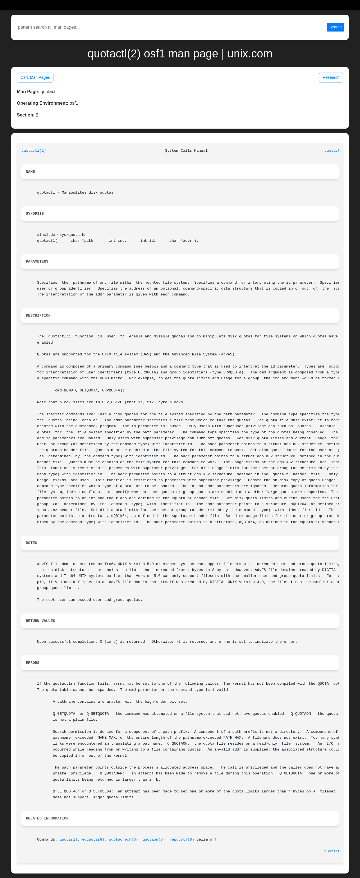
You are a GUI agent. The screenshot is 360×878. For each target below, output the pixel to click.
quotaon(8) (154, 839)
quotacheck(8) (123, 839)
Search (335, 27)
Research (331, 77)
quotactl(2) (33, 151)
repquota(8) (182, 839)
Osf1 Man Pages (35, 77)
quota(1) (69, 839)
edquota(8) (93, 839)
